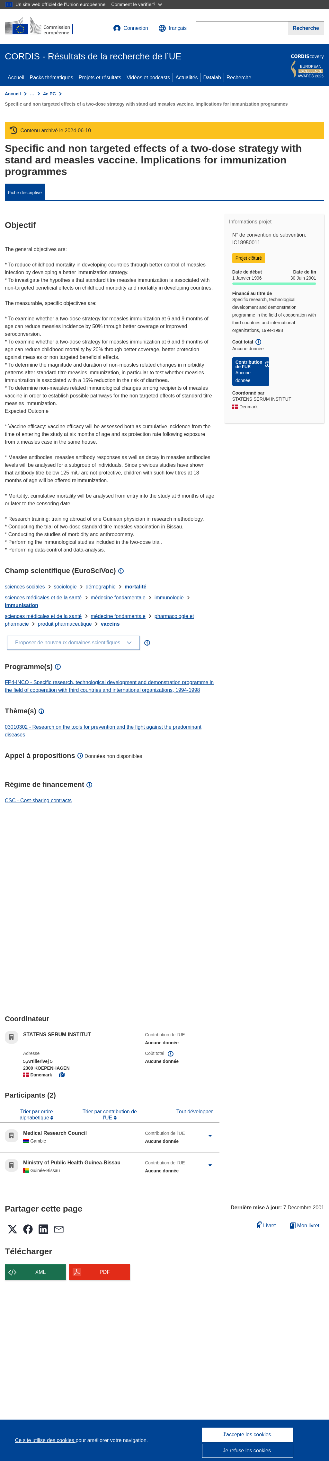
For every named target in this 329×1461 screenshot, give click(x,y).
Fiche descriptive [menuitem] (25, 192)
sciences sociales (25, 586)
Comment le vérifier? (136, 4)
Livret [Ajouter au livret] (266, 1224)
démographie (100, 586)
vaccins (110, 624)
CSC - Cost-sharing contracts (38, 800)
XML (40, 1272)
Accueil (16, 77)
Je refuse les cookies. (247, 1450)
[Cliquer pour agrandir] (210, 1135)
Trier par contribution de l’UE (110, 1114)
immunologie (169, 597)
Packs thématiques (51, 77)
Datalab (212, 77)
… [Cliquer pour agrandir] (32, 93)
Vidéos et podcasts (148, 77)
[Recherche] (306, 28)
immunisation (21, 605)
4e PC (49, 93)
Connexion (130, 28)
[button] (172, 28)
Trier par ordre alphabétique (36, 1114)
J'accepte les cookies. (247, 1434)
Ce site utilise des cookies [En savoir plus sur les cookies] (45, 1440)
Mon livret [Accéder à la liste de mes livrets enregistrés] (304, 1225)
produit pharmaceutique (65, 624)
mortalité (136, 586)
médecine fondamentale (118, 597)
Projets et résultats (100, 77)
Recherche (239, 77)
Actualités (186, 77)
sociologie (65, 586)
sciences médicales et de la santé (43, 597)
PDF (105, 1272)
